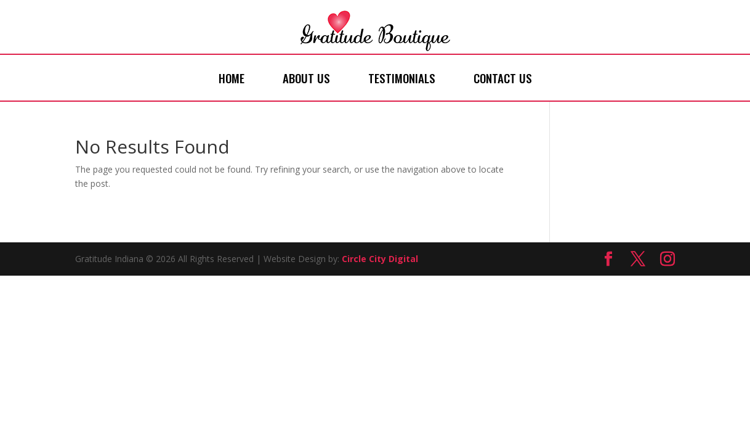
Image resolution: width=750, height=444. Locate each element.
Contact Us (503, 77)
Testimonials (401, 77)
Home (231, 77)
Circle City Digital (380, 259)
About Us (306, 77)
